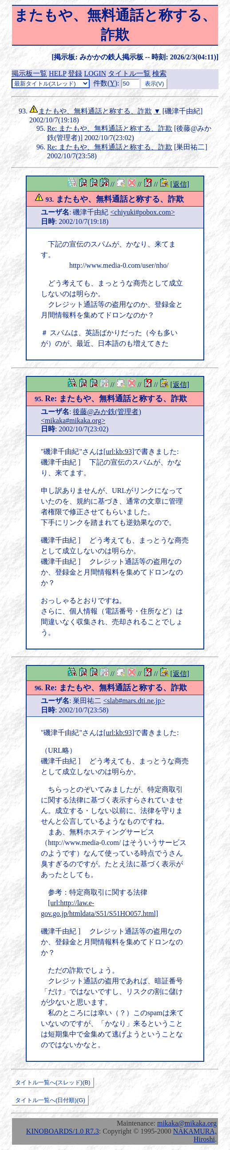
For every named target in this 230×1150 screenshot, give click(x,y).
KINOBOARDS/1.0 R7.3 (62, 1131)
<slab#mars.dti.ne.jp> (134, 700)
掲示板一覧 (29, 73)
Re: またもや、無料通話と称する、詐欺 (109, 128)
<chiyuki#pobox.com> (142, 212)
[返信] (179, 184)
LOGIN (95, 73)
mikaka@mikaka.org (187, 1123)
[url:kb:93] (118, 451)
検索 (159, 73)
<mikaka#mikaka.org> (73, 420)
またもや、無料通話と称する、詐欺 (95, 111)
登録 (75, 73)
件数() (105, 83)
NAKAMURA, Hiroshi (195, 1135)
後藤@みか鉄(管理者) (107, 411)
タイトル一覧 (129, 73)
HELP (57, 73)
